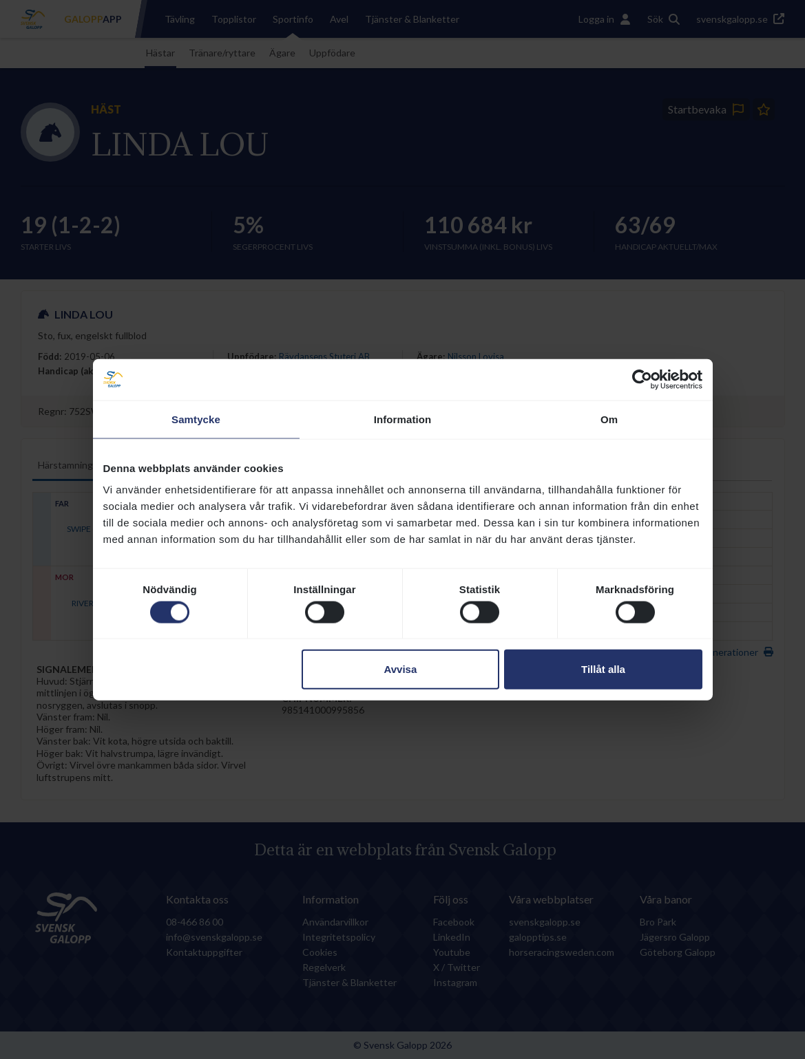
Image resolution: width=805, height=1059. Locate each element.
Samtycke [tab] (195, 419)
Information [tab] (403, 419)
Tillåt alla (603, 669)
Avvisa (400, 669)
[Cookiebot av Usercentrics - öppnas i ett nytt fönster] (642, 379)
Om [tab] (609, 419)
